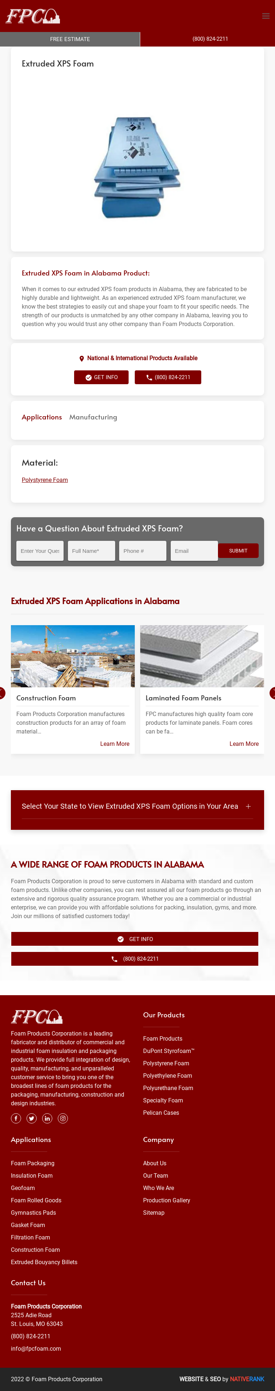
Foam (85, 54)
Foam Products (162, 1038)
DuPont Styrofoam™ (169, 1051)
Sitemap (154, 1212)
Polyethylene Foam (167, 1075)
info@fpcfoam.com (36, 1348)
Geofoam (23, 1188)
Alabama (151, 54)
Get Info (101, 392)
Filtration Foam (30, 1237)
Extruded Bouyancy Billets (44, 1262)
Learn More (114, 758)
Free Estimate (70, 39)
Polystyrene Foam (116, 54)
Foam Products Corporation (42, 54)
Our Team (155, 1175)
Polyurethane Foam (168, 1088)
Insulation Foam (32, 1175)
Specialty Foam (163, 1100)
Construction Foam (35, 1249)
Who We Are (158, 1188)
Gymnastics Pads (33, 1212)
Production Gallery (166, 1200)
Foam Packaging (32, 1163)
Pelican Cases (161, 1112)
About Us (154, 1163)
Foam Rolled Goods (36, 1200)
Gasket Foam (28, 1225)
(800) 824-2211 (168, 392)
